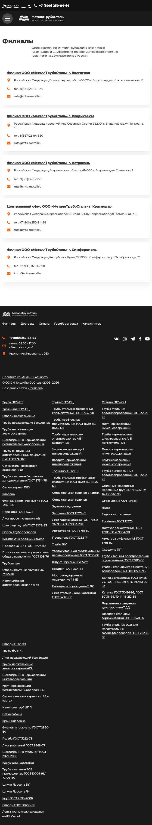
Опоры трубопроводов (19, 532)
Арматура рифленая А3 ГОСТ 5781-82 (122, 540)
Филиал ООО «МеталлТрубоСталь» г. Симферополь (51, 250)
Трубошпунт (11, 563)
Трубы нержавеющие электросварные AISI (17, 666)
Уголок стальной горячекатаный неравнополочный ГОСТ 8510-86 (75, 553)
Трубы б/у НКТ (12, 650)
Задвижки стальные (116, 514)
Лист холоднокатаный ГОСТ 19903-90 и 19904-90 (122, 530)
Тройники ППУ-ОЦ (16, 409)
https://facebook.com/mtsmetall (140, 339)
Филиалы (9, 323)
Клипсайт (35, 388)
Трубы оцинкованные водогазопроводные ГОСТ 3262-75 (125, 475)
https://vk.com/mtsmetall (116, 339)
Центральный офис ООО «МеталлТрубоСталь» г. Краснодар (59, 206)
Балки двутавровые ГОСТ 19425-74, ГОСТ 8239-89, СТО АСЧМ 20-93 (125, 582)
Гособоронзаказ (66, 323)
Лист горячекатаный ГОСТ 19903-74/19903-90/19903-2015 (75, 522)
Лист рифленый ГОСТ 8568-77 (23, 745)
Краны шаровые (13, 721)
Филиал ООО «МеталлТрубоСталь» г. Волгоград (48, 73)
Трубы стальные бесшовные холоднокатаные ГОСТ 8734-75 (24, 478)
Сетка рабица (12, 714)
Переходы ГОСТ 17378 (17, 512)
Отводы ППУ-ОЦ (114, 402)
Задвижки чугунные (66, 506)
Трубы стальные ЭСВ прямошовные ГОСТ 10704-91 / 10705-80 (23, 773)
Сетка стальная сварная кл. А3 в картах (25, 698)
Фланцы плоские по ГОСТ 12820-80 (25, 729)
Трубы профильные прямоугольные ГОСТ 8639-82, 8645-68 (74, 424)
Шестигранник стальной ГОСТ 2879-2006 (24, 754)
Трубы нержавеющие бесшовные (26, 422)
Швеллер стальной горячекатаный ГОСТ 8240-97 (123, 616)
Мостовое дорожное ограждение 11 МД (67, 577)
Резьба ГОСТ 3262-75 (17, 738)
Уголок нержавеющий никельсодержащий (68, 451)
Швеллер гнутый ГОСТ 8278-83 (24, 525)
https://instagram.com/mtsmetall (125, 339)
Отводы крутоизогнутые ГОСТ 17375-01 (24, 572)
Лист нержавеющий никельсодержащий (116, 426)
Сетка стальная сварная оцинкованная (19, 468)
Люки (106, 507)
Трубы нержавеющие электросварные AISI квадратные (67, 438)
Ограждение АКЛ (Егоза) (119, 500)
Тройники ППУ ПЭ (65, 471)
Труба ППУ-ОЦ (63, 402)
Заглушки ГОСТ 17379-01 (69, 513)
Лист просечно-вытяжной (21, 518)
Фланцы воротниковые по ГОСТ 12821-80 (25, 503)
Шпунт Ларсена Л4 (16, 791)
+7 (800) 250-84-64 (54, 5)
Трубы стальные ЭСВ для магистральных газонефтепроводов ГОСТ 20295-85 (125, 631)
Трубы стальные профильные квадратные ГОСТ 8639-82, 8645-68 (75, 482)
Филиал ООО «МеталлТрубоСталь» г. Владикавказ (50, 116)
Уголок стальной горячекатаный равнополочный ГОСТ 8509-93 (125, 569)
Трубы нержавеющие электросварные (17, 431)
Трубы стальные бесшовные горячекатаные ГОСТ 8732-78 (73, 411)
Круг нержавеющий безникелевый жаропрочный (23, 688)
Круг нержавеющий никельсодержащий (116, 462)
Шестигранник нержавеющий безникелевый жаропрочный (24, 442)
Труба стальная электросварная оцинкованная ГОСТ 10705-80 (125, 558)
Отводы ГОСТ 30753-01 (18, 805)
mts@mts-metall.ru (27, 96)
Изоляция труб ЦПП (17, 707)
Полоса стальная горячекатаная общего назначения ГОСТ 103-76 (25, 554)
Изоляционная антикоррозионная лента (20, 583)
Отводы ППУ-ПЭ (14, 644)
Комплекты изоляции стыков (23, 539)
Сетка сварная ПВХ (16, 487)
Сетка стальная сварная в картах (75, 492)
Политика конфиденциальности (25, 377)
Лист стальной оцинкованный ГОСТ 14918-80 (74, 595)
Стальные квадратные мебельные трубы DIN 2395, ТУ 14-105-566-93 (124, 490)
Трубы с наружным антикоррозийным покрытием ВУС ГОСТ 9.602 (24, 455)
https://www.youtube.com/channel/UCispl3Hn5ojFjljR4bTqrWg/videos (147, 339)
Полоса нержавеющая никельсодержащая (118, 451)
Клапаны (8, 494)
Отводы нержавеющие (18, 416)
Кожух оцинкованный (18, 763)
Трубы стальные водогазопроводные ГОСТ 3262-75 (125, 413)
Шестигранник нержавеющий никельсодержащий (24, 677)
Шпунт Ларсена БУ (16, 784)
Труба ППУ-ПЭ (12, 402)
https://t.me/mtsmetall (132, 339)
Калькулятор (91, 323)
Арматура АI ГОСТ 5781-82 (70, 530)
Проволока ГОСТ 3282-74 (70, 537)
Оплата (44, 323)
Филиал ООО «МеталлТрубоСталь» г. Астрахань (48, 163)
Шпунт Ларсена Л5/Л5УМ (70, 562)
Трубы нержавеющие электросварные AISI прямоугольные (117, 438)
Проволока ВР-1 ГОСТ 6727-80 (24, 546)
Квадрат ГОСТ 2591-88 (67, 568)
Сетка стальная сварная (69, 499)
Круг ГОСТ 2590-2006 (17, 798)
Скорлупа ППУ (112, 549)
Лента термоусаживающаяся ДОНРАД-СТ (23, 813)
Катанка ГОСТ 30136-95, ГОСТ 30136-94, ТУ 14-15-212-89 (122, 594)
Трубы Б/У (59, 544)
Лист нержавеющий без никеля (25, 657)
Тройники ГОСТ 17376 (117, 521)
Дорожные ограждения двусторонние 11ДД (119, 605)
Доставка (27, 323)
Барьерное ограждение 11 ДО (73, 586)
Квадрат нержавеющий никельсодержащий (69, 462)
